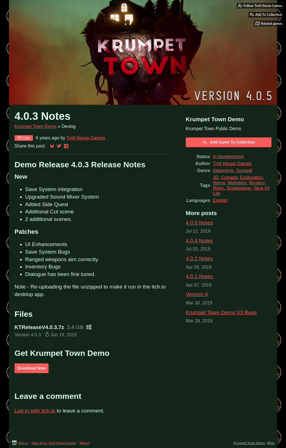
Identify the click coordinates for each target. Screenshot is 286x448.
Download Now (32, 368)
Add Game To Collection (228, 142)
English (220, 200)
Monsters (237, 182)
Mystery (256, 182)
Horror (219, 182)
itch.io (23, 443)
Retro (218, 187)
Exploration (251, 177)
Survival (244, 170)
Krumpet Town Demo (35, 126)
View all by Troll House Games (54, 443)
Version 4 (197, 294)
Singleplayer (239, 187)
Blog (271, 443)
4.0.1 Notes (199, 276)
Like (24, 138)
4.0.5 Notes (199, 223)
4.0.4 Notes (199, 241)
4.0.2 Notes (199, 258)
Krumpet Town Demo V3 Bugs (221, 312)
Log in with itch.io (35, 411)
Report (85, 443)
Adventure (223, 170)
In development (228, 156)
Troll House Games (85, 137)
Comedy (229, 177)
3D (216, 177)
